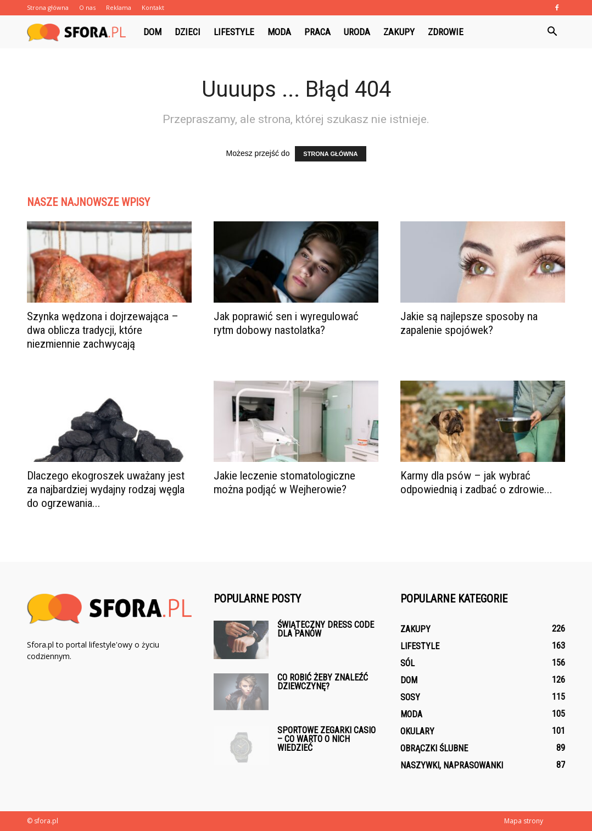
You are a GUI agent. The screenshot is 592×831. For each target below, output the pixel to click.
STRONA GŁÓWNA (330, 153)
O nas (87, 7)
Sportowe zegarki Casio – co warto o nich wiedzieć (326, 739)
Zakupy (399, 31)
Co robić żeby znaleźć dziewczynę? (322, 681)
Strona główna (48, 7)
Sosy (410, 697)
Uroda (357, 31)
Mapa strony (523, 821)
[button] (552, 32)
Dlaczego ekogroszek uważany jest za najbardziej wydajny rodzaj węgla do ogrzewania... (106, 489)
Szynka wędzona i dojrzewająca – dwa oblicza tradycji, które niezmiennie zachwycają (102, 330)
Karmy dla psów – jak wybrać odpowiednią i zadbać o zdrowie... (476, 482)
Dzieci (187, 31)
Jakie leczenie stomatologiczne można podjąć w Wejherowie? (284, 482)
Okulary (417, 731)
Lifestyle (234, 31)
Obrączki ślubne (434, 748)
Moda (279, 31)
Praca (317, 31)
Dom (152, 31)
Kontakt (153, 7)
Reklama (118, 7)
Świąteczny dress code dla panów (325, 629)
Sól (407, 663)
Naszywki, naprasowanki (451, 765)
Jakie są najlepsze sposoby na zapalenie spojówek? (469, 323)
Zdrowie (445, 31)
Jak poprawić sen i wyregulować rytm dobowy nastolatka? (286, 323)
